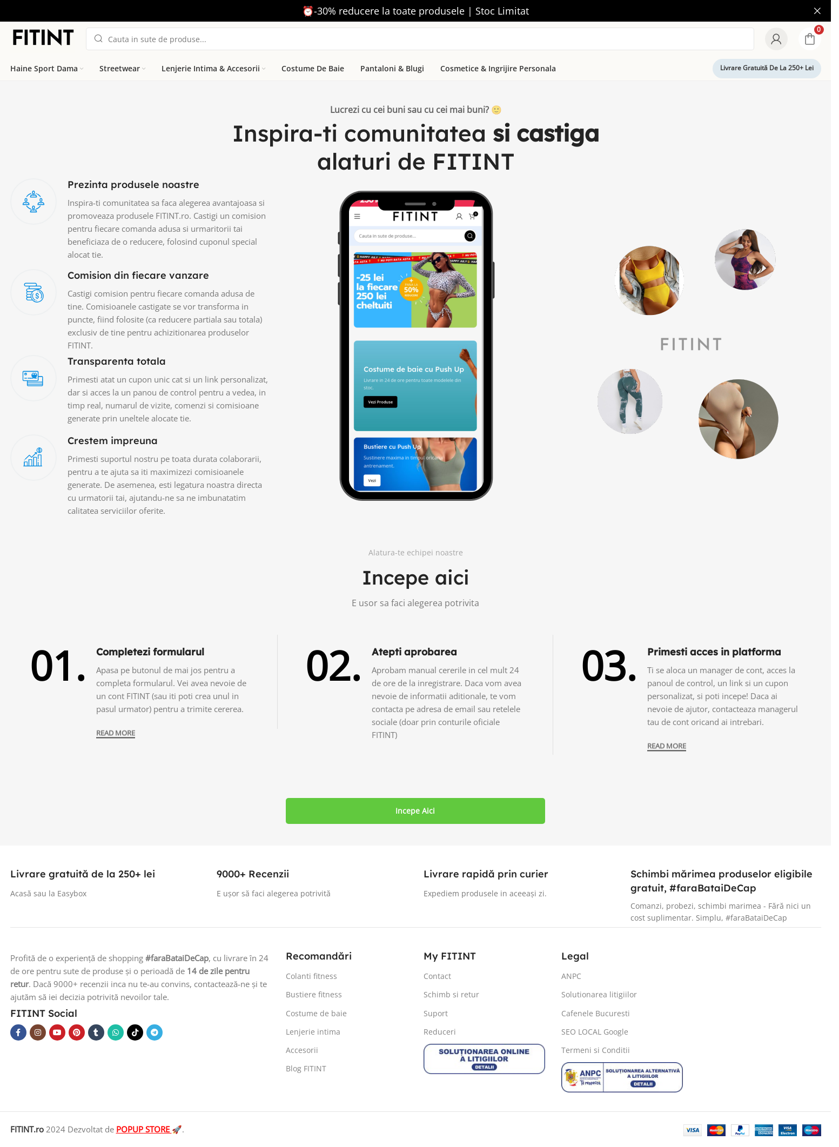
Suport (436, 1013)
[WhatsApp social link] (116, 1032)
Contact (437, 976)
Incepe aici (415, 811)
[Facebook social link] (18, 1032)
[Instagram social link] (38, 1032)
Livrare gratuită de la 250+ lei (767, 67)
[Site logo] (42, 37)
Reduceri (440, 1032)
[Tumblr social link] (96, 1032)
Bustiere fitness (314, 994)
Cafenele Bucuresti (595, 1013)
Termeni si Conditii (595, 1050)
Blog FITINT (306, 1068)
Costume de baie (316, 1013)
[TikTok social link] (135, 1032)
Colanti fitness (311, 976)
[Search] (420, 39)
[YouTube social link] (57, 1032)
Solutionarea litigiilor (599, 994)
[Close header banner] (817, 11)
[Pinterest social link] (77, 1032)
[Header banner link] (415, 11)
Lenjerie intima (313, 1032)
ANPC (571, 976)
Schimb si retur (451, 994)
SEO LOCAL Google (594, 1032)
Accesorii (302, 1050)
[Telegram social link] (154, 1032)
